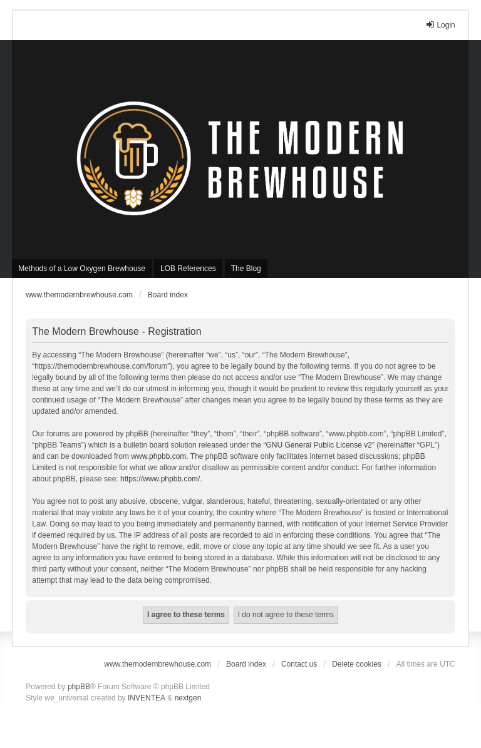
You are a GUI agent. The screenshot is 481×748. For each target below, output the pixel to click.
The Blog (246, 268)
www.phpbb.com (158, 456)
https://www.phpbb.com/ (160, 478)
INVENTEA (146, 698)
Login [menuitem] (440, 24)
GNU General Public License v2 (319, 445)
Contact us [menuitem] (299, 664)
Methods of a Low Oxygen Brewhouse (81, 268)
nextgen (188, 698)
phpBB (79, 686)
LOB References (188, 268)
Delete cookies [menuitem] (356, 664)
